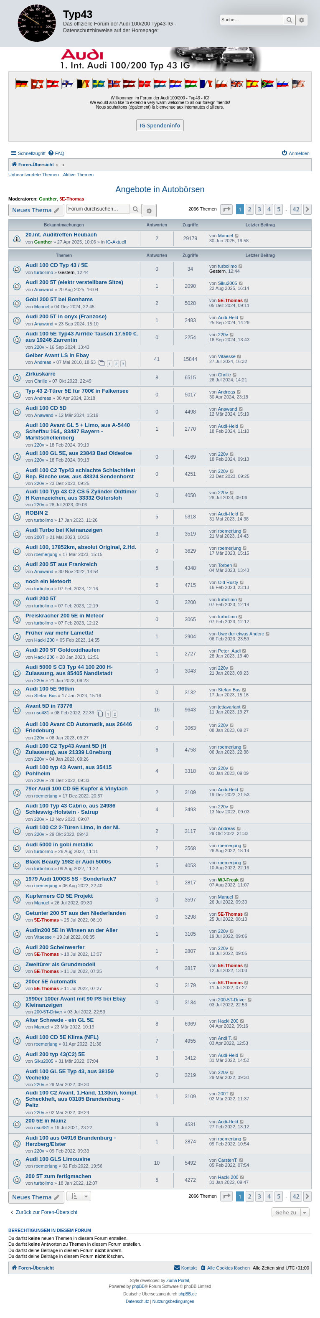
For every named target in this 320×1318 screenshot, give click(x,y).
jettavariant (229, 706)
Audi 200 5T (40, 598)
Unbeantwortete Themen (33, 174)
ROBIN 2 (36, 513)
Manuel (225, 235)
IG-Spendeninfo (160, 125)
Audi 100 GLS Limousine (57, 1159)
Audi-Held (228, 317)
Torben (225, 565)
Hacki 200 (44, 639)
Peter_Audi (229, 650)
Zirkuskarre (40, 374)
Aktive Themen (78, 174)
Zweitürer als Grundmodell (60, 964)
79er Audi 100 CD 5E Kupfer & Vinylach (76, 788)
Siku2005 (227, 283)
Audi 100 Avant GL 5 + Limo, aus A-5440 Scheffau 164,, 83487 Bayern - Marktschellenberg (77, 431)
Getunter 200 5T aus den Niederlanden (75, 913)
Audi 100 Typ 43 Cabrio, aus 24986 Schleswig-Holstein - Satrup (70, 808)
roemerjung (229, 530)
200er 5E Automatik (50, 981)
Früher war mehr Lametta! (59, 633)
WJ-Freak (228, 879)
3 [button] (259, 209)
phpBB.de (187, 1294)
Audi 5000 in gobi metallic (59, 844)
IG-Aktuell (116, 241)
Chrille (40, 380)
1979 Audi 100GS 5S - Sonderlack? (70, 879)
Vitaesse (227, 356)
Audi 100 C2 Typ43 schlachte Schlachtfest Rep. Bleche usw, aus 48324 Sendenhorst (80, 473)
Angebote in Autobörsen (160, 189)
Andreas (42, 362)
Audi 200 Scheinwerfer (54, 947)
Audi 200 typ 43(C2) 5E (55, 1054)
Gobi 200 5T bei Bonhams (59, 299)
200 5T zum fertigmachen (58, 1176)
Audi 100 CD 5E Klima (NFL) (62, 1037)
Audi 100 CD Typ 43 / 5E (56, 265)
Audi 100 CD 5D (45, 408)
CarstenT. (228, 1160)
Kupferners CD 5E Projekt (59, 896)
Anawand (43, 289)
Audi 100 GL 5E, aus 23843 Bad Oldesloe (78, 453)
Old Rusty (228, 582)
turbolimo (43, 272)
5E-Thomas (71, 198)
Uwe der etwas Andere (241, 633)
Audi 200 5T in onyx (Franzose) (66, 316)
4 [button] (269, 209)
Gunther (48, 198)
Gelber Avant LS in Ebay (57, 355)
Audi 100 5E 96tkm (49, 689)
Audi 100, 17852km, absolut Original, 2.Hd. (80, 547)
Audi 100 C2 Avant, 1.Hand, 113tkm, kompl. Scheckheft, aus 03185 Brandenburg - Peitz (81, 1098)
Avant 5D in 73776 (48, 706)
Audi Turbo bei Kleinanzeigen (63, 530)
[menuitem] (56, 153)
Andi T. (225, 1038)
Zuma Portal (177, 1280)
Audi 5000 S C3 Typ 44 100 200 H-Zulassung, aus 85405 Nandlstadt (69, 670)
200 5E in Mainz (45, 1120)
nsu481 (41, 712)
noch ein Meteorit (48, 581)
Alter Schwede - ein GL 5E (59, 1020)
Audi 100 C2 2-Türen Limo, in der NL (72, 827)
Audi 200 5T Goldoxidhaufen (62, 650)
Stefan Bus (45, 695)
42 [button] (296, 209)
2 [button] (249, 209)
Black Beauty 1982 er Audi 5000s (68, 861)
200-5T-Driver (48, 1011)
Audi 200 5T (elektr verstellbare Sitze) (74, 282)
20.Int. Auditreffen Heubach (61, 234)
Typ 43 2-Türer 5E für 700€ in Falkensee (77, 391)
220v (39, 347)
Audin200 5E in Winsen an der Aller (71, 930)
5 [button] (278, 209)
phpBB (138, 1286)
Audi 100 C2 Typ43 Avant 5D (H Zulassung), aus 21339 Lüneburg (68, 749)
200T (39, 537)
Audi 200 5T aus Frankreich (61, 564)
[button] (226, 209)
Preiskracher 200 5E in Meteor (64, 615)
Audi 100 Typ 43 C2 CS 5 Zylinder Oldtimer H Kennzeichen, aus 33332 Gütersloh (81, 494)
